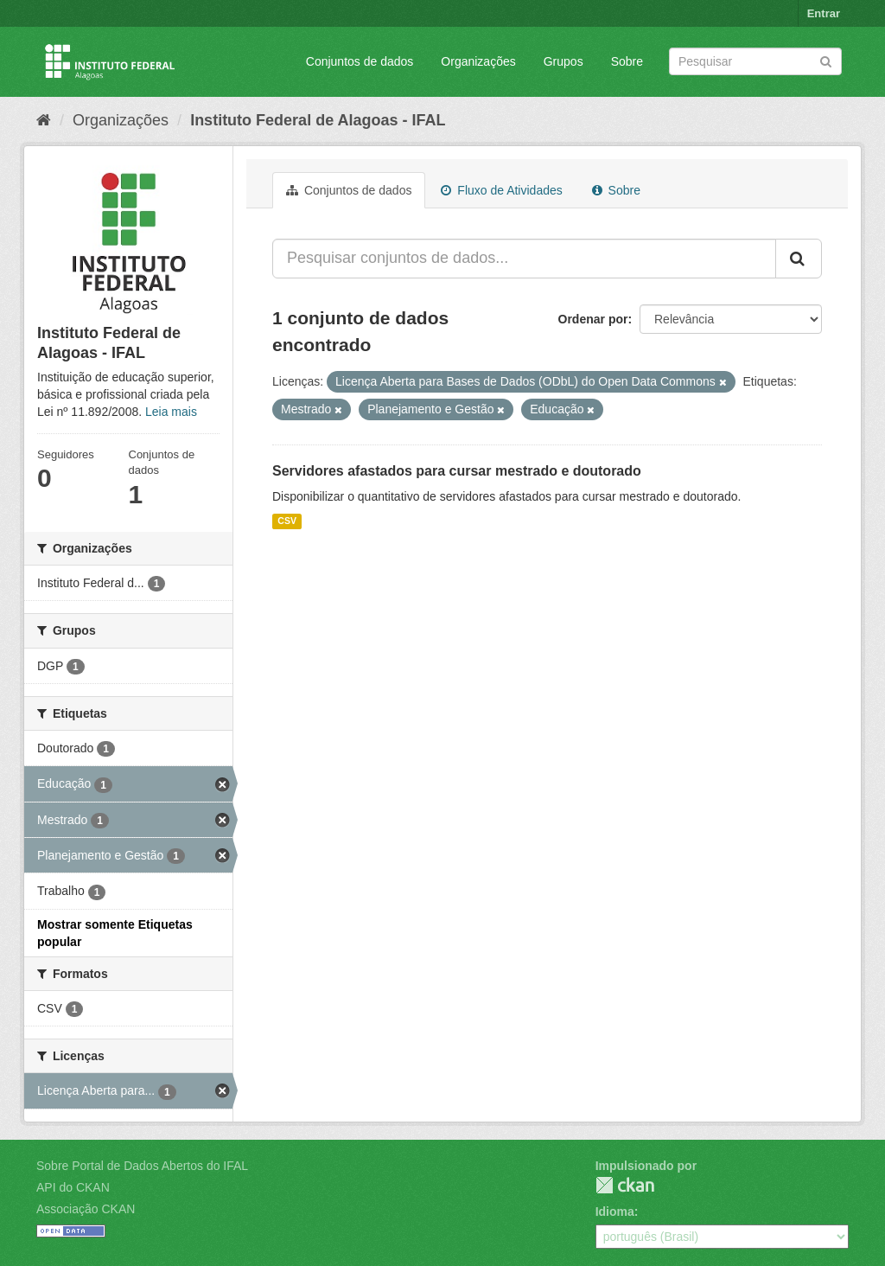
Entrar (823, 13)
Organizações (478, 61)
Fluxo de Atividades (501, 190)
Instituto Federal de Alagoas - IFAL (317, 120)
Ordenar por (593, 319)
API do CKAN (73, 1187)
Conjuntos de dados (360, 61)
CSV (286, 521)
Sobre (627, 61)
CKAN (624, 1185)
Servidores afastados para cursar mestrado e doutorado (456, 471)
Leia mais (171, 412)
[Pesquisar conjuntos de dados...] (524, 258)
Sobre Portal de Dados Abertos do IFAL (142, 1166)
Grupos (563, 61)
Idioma (614, 1211)
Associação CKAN (85, 1209)
